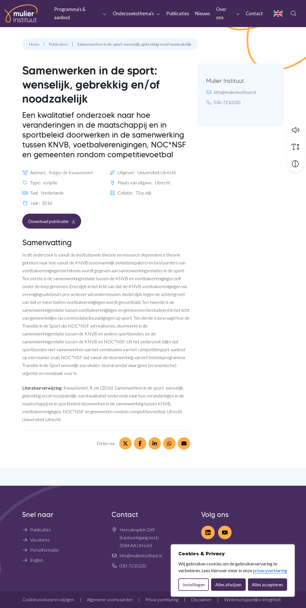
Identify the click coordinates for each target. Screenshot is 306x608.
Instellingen (194, 584)
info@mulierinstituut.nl (235, 92)
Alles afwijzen (228, 584)
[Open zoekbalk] (293, 13)
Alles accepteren (267, 584)
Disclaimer (201, 599)
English (36, 560)
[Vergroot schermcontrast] (295, 163)
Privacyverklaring (161, 599)
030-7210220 (227, 102)
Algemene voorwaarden (110, 599)
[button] (295, 129)
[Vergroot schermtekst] (295, 146)
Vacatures (40, 539)
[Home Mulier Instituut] (21, 13)
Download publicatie (54, 221)
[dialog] (233, 570)
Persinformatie (44, 549)
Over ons (221, 13)
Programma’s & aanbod (70, 13)
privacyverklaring (270, 570)
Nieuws (202, 13)
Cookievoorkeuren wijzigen (48, 599)
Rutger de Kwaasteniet (71, 172)
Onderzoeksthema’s (133, 13)
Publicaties (177, 13)
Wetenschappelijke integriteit (252, 599)
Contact (254, 13)
